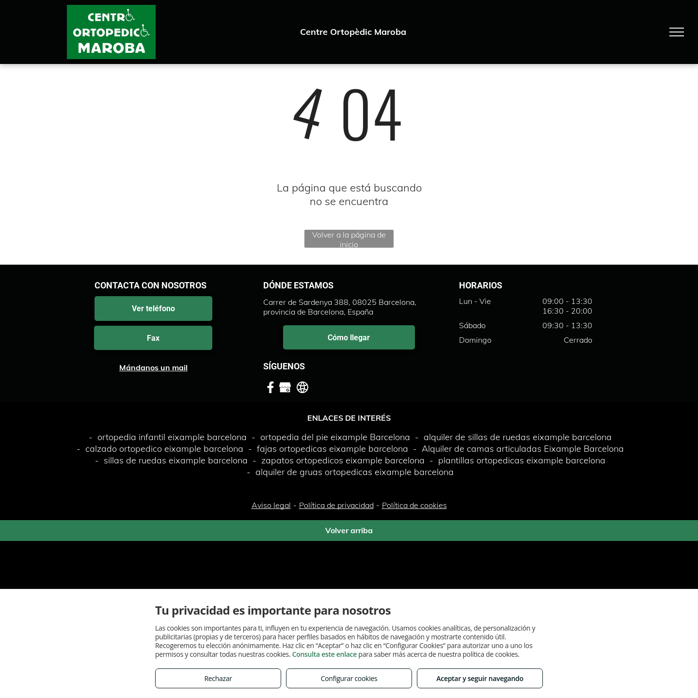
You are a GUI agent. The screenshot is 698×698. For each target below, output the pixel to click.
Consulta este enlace (324, 654)
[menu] (676, 32)
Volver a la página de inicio (349, 239)
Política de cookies (414, 505)
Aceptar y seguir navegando (479, 678)
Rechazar (218, 678)
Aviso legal (271, 505)
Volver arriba (349, 530)
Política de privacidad (336, 505)
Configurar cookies (349, 678)
